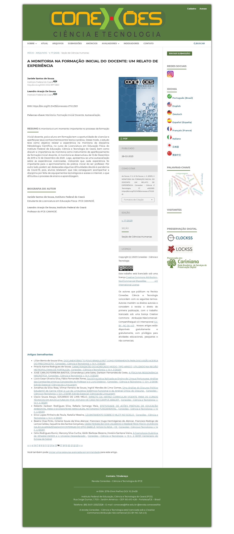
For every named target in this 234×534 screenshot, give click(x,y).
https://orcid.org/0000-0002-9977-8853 (43, 88)
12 (48, 448)
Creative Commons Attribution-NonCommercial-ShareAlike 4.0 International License (138, 283)
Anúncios (92, 46)
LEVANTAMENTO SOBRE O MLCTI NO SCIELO (110, 417)
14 (53, 448)
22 (74, 448)
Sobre (31, 46)
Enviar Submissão (179, 56)
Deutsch (177, 116)
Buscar (199, 46)
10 (43, 448)
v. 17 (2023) (54, 55)
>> (81, 448)
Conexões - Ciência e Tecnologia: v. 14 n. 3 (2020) (80, 366)
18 (64, 448)
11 (46, 448)
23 (77, 448)
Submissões (75, 46)
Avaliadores (109, 46)
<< (28, 448)
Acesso (203, 8)
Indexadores (131, 46)
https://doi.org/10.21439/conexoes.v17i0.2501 (55, 108)
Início (30, 55)
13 (51, 448)
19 (66, 448)
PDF (125, 141)
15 (56, 448)
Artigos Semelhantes (40, 357)
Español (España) (182, 125)
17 (61, 448)
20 (69, 448)
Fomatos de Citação (134, 202)
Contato (148, 46)
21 (72, 448)
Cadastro (191, 8)
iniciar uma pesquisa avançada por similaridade (74, 454)
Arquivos (58, 46)
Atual (44, 46)
